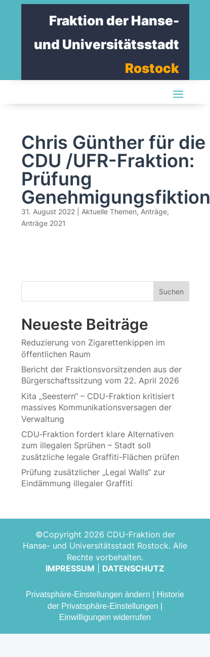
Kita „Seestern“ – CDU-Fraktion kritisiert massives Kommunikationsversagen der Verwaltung (98, 407)
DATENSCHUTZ (133, 568)
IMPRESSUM (70, 568)
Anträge (154, 211)
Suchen (171, 291)
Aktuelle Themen (109, 211)
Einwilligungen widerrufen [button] (105, 617)
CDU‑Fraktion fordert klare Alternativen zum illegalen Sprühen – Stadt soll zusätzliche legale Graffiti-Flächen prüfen (100, 445)
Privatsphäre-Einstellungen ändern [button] (88, 594)
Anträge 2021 (43, 223)
